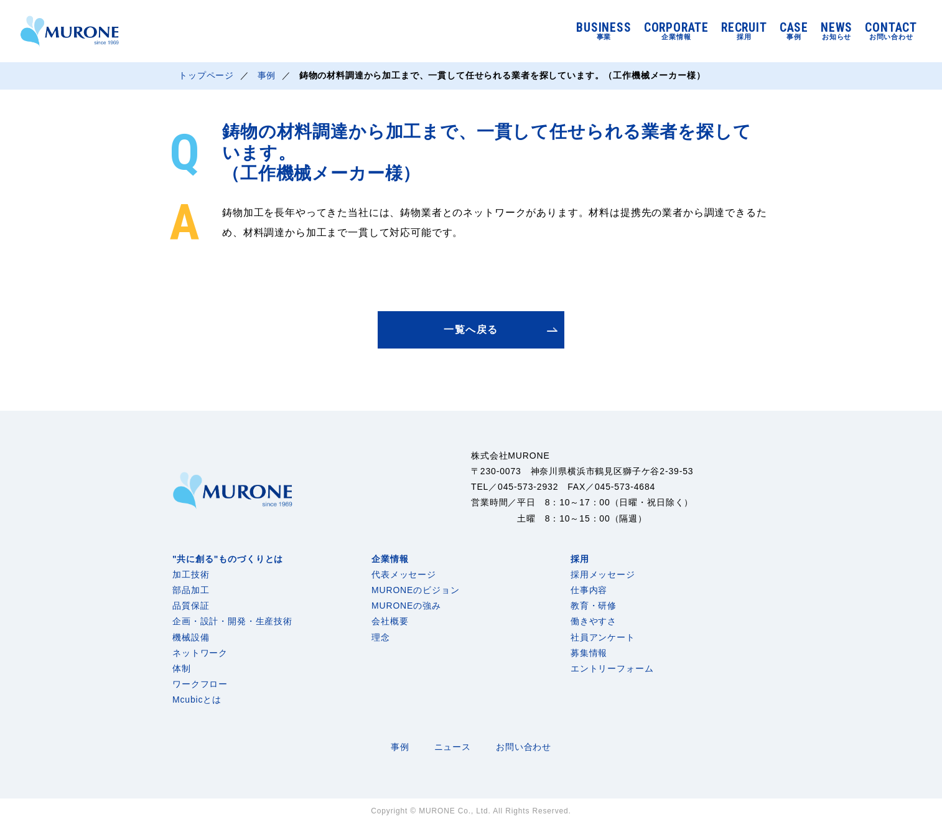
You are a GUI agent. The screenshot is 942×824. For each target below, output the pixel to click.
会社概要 (389, 621)
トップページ (206, 76)
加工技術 (190, 574)
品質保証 (190, 606)
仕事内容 (589, 590)
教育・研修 (594, 606)
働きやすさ (594, 621)
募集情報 (589, 653)
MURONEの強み (406, 606)
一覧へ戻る (471, 329)
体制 (181, 668)
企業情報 (389, 559)
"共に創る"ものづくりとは (227, 559)
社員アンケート (603, 637)
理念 (380, 637)
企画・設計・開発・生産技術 (232, 621)
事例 (267, 76)
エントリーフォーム (612, 668)
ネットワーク (200, 653)
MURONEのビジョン (415, 590)
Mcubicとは (197, 700)
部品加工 (190, 590)
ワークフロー (200, 684)
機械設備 (190, 637)
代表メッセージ (403, 574)
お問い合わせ (523, 747)
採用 (580, 559)
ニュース (452, 747)
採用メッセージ (603, 574)
